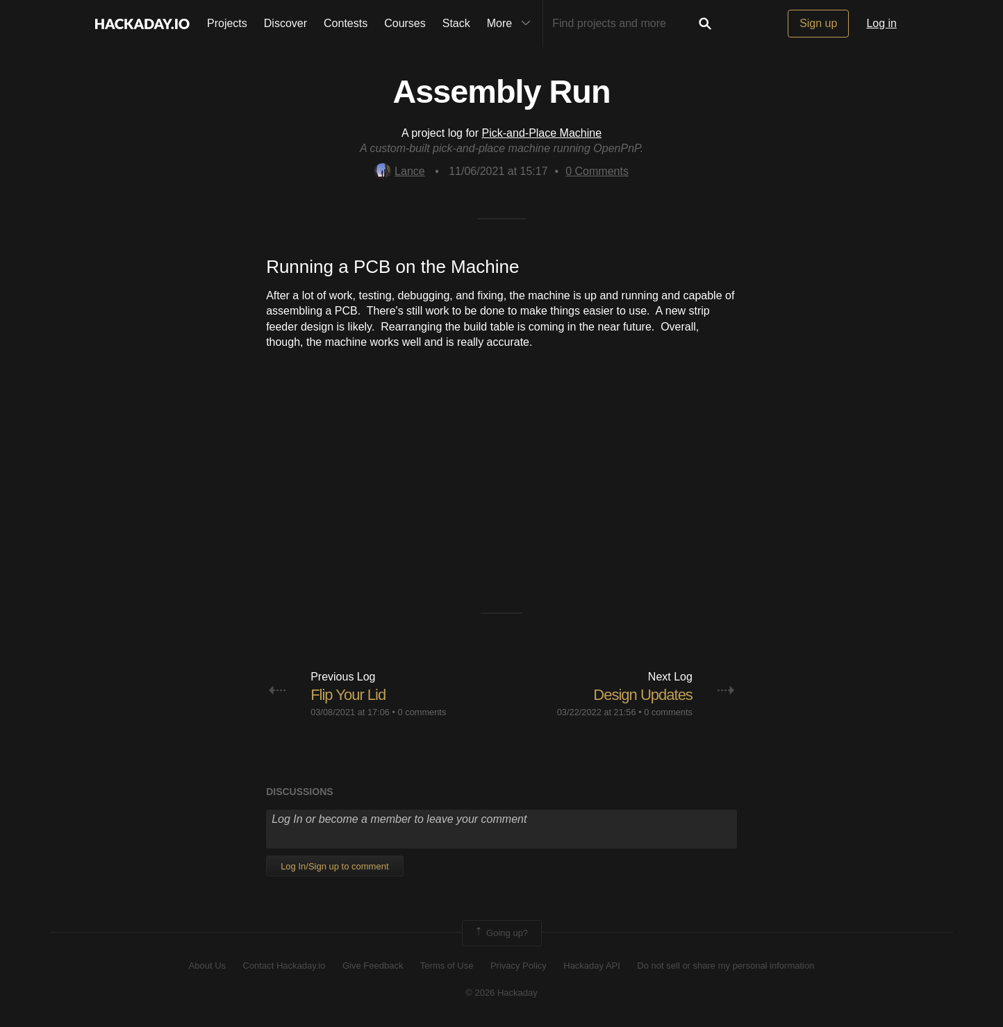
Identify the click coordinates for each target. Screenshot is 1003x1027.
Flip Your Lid (348, 694)
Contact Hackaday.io (284, 965)
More (512, 23)
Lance (399, 171)
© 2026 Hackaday (501, 992)
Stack (456, 23)
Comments (597, 171)
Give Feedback (372, 965)
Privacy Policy (518, 965)
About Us (207, 965)
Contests (345, 23)
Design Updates (643, 694)
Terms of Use (447, 965)
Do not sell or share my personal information (725, 965)
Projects (227, 23)
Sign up (818, 23)
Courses (405, 23)
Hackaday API (591, 965)
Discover (285, 23)
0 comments (422, 712)
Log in (881, 23)
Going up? (501, 933)
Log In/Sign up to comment (334, 866)
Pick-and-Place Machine (542, 133)
